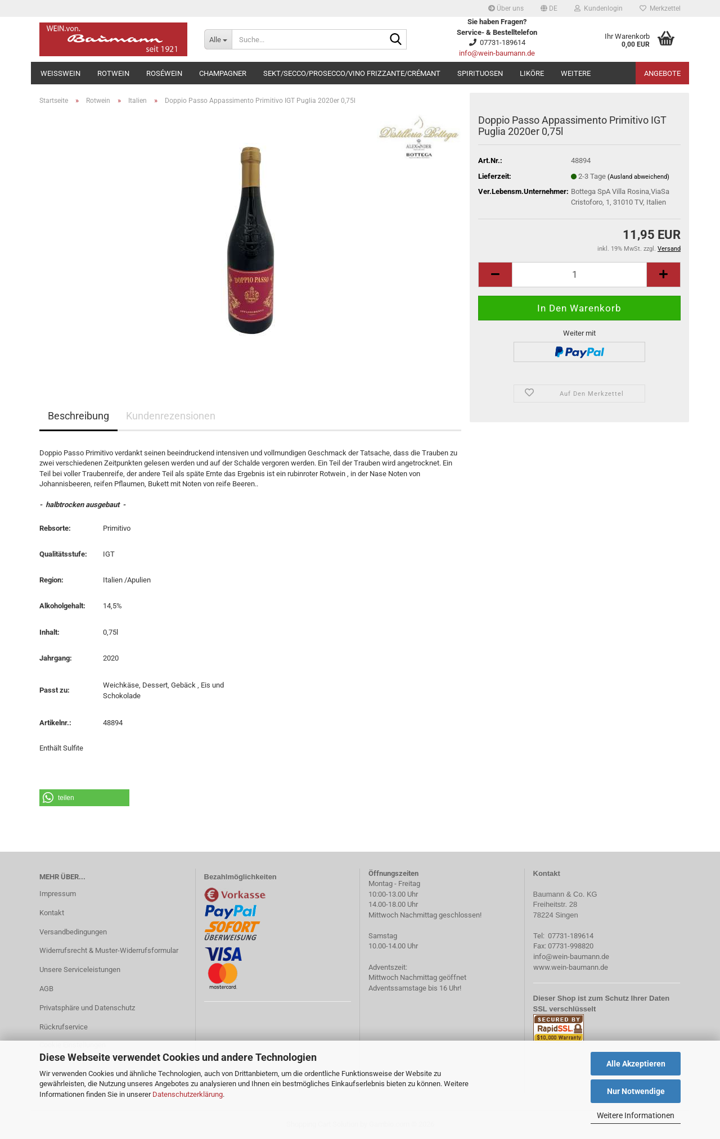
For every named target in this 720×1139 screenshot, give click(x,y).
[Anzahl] (579, 274)
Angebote (662, 73)
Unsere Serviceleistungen (79, 969)
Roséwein (164, 73)
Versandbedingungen (73, 932)
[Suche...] (218, 39)
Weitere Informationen (635, 1115)
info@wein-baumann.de (497, 53)
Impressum (57, 893)
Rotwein (113, 73)
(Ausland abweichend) (638, 176)
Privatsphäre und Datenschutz (87, 1008)
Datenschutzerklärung (187, 1094)
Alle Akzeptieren (635, 1063)
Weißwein (60, 73)
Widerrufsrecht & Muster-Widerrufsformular (108, 950)
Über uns (506, 8)
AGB (46, 988)
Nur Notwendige (636, 1091)
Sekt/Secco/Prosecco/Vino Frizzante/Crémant (351, 73)
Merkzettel (660, 8)
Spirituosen (480, 73)
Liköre (532, 73)
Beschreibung (78, 416)
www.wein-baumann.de (570, 967)
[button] (549, 8)
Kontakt (51, 913)
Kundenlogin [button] (598, 8)
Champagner (222, 73)
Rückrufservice (63, 1027)
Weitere (576, 73)
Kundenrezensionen (170, 416)
